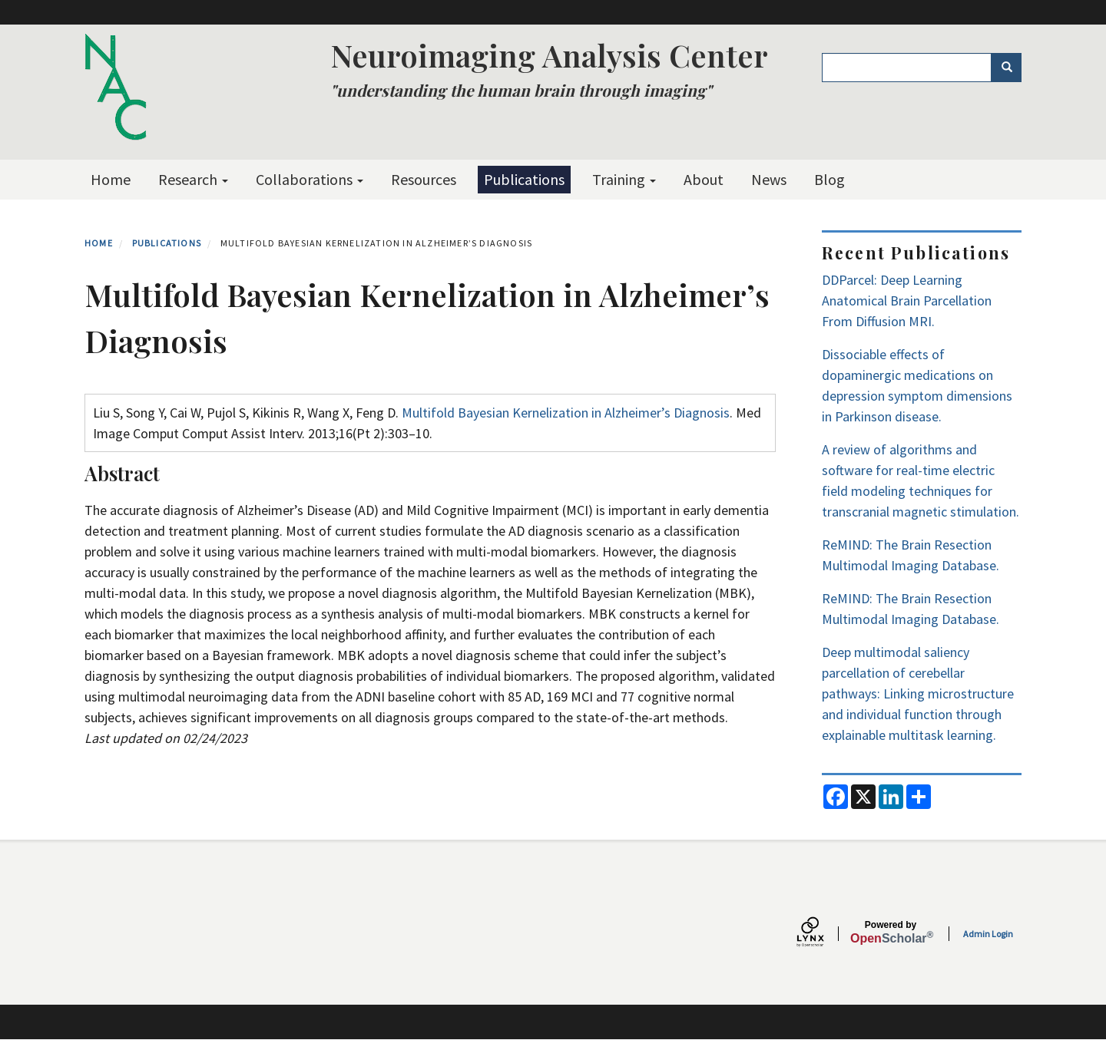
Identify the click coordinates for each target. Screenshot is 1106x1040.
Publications (524, 179)
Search (1012, 67)
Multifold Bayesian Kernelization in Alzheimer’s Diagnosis (566, 412)
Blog (829, 179)
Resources (423, 179)
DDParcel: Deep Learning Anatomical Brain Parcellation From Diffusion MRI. (907, 300)
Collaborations (309, 179)
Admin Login (988, 933)
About (704, 179)
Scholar (890, 932)
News (768, 179)
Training (624, 179)
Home (111, 179)
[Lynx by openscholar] (823, 933)
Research (193, 179)
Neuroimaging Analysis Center (549, 55)
